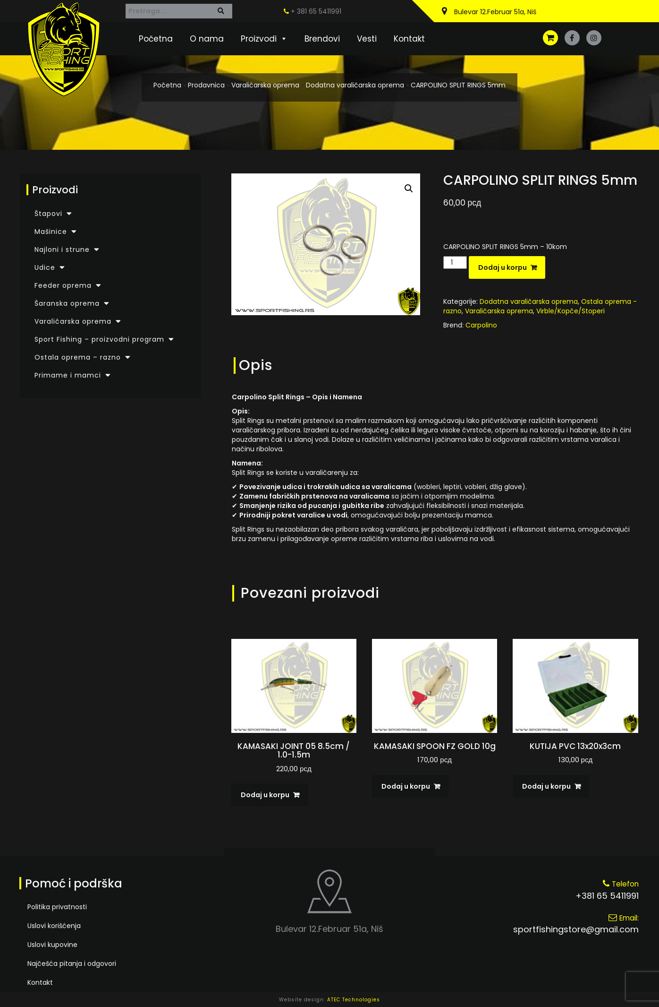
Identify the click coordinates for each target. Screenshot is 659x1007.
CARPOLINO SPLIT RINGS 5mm (458, 85)
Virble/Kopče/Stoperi (570, 311)
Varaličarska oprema (265, 85)
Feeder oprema (63, 285)
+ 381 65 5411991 (312, 11)
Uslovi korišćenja (54, 925)
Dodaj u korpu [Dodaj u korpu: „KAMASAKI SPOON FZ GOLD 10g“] (405, 786)
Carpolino (481, 325)
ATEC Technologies (353, 999)
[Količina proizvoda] (455, 262)
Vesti (367, 38)
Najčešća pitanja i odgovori (71, 963)
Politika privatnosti (57, 907)
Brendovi (322, 38)
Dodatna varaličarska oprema (355, 85)
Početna (156, 38)
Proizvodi (264, 38)
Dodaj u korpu (502, 267)
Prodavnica (206, 85)
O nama (207, 38)
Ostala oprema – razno (77, 357)
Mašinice (50, 231)
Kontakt (409, 38)
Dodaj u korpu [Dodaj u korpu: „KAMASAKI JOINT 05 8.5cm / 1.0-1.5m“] (265, 795)
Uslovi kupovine (52, 944)
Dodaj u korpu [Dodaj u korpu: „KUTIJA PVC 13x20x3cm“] (546, 786)
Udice (44, 267)
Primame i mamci (67, 375)
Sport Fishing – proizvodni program (99, 339)
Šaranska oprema (67, 303)
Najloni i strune (62, 249)
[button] (408, 188)
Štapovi (48, 213)
